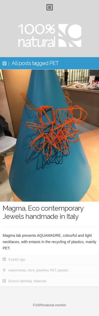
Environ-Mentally (20, 281)
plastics (63, 270)
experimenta (17, 270)
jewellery (42, 270)
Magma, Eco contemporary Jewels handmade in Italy (43, 213)
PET (53, 270)
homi (31, 270)
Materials (40, 281)
